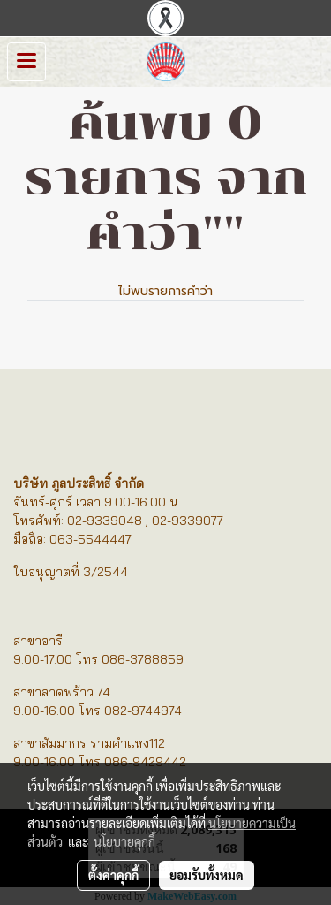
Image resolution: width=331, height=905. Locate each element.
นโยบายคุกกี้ (124, 841)
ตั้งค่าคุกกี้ (113, 875)
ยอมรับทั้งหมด (206, 875)
